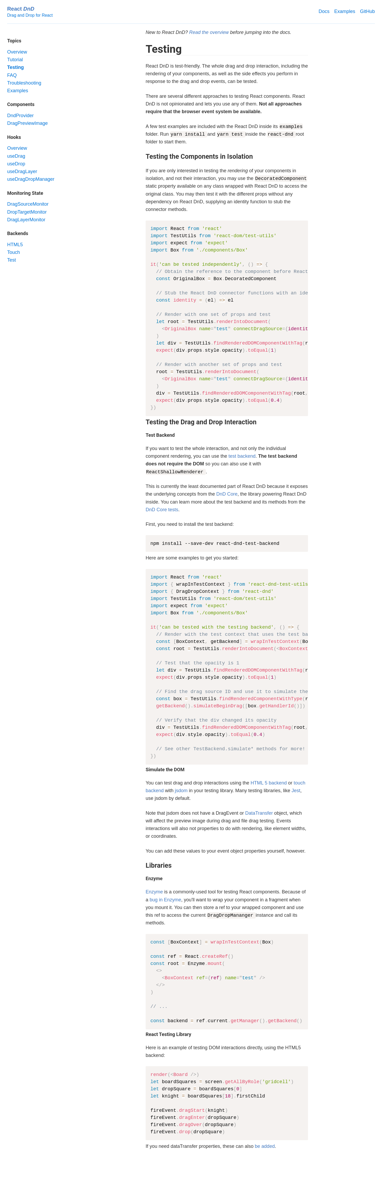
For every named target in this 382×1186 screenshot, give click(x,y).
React (20, 9)
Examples (344, 11)
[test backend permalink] (143, 435)
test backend (241, 456)
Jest (296, 790)
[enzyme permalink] (143, 878)
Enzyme (154, 891)
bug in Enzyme (165, 899)
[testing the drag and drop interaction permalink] (143, 422)
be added (265, 1146)
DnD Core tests (162, 509)
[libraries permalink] (143, 865)
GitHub (367, 11)
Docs (324, 11)
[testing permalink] (143, 49)
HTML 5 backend (269, 783)
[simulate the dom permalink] (143, 769)
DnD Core (226, 494)
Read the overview (209, 32)
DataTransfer (259, 813)
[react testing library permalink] (143, 1034)
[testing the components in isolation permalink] (143, 156)
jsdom (181, 790)
